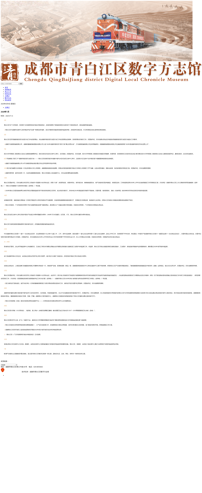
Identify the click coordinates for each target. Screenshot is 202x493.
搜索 (21, 83)
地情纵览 (8, 89)
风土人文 (8, 92)
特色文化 (8, 94)
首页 (6, 87)
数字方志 (8, 98)
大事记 (7, 96)
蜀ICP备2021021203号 (13, 372)
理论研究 (8, 100)
